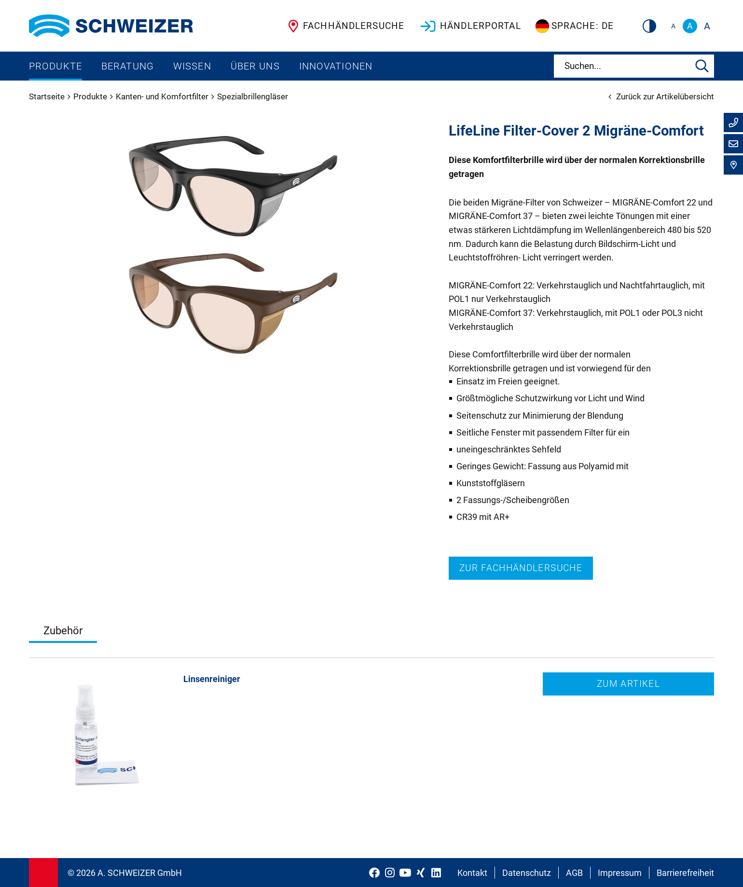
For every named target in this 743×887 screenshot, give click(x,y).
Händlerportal (470, 26)
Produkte (55, 66)
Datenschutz (526, 873)
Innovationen (335, 66)
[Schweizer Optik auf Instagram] (390, 872)
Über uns (255, 66)
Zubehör (63, 630)
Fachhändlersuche (344, 26)
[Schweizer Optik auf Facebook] (374, 872)
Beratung (127, 66)
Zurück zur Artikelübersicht (661, 96)
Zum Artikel (628, 683)
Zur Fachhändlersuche (520, 567)
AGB (574, 873)
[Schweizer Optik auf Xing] (420, 872)
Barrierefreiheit (685, 873)
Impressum (620, 873)
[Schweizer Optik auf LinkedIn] (436, 872)
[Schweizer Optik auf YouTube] (405, 872)
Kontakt (472, 873)
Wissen (192, 66)
